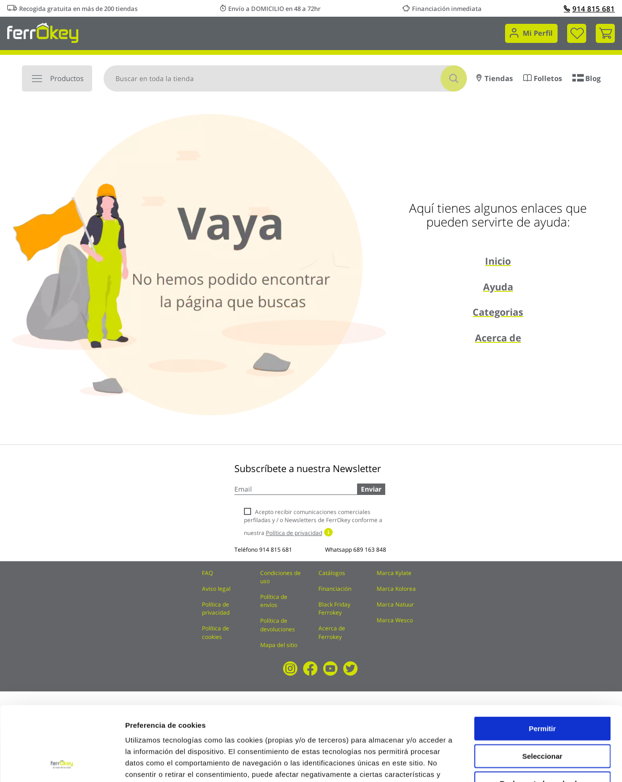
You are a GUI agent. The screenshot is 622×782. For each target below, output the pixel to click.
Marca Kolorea (396, 589)
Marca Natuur (395, 604)
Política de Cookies (332, 716)
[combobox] (285, 78)
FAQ (207, 573)
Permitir (542, 659)
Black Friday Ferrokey (334, 608)
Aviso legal (216, 589)
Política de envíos (273, 601)
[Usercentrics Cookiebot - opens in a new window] (62, 763)
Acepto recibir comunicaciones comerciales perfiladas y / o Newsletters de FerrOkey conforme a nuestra (313, 522)
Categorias (498, 312)
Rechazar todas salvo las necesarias (542, 717)
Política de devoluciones (277, 625)
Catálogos (331, 573)
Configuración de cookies (527, 763)
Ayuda (498, 286)
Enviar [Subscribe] (371, 489)
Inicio (498, 261)
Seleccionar (542, 686)
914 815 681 (589, 8)
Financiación (334, 589)
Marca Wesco (395, 620)
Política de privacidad (216, 608)
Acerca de (498, 337)
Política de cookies (215, 632)
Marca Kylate (394, 573)
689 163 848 (369, 549)
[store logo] (42, 32)
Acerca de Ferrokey (331, 632)
